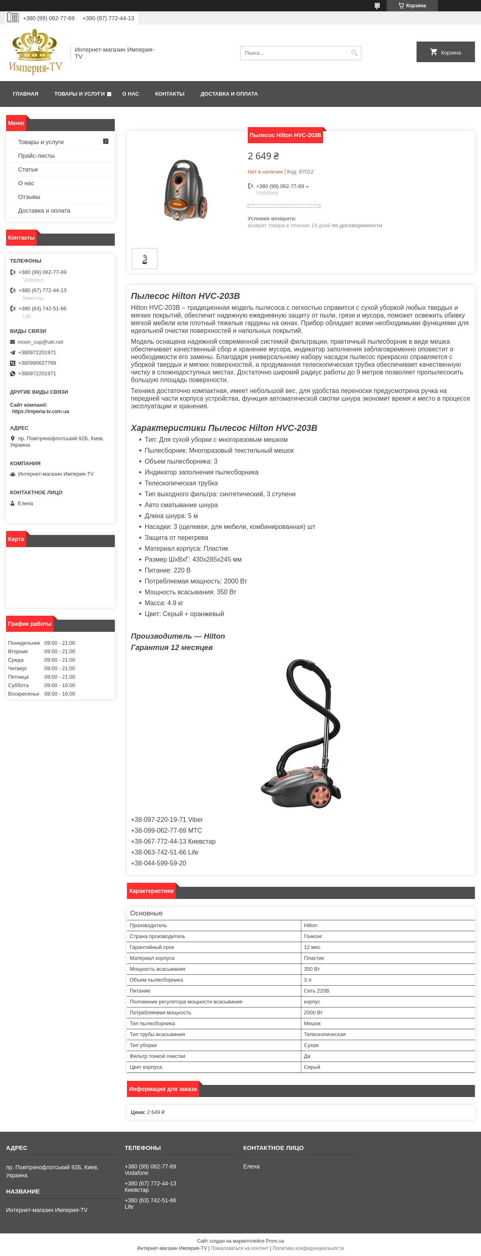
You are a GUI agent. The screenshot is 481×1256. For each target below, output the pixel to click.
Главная (25, 94)
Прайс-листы (36, 155)
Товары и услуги (79, 94)
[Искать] (354, 53)
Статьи (28, 169)
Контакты (170, 94)
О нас (130, 94)
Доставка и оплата (229, 94)
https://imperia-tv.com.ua (40, 411)
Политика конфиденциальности (308, 1248)
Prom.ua (275, 1241)
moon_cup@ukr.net (40, 342)
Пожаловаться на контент (239, 1248)
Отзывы (29, 196)
